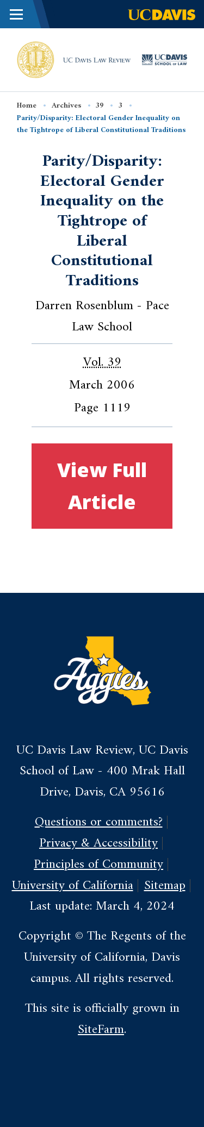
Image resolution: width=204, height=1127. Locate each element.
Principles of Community (98, 864)
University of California (72, 885)
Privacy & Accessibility (98, 843)
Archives (66, 105)
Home (26, 105)
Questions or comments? (99, 822)
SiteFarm (101, 1029)
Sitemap (165, 885)
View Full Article (102, 485)
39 (99, 105)
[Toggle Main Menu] (16, 14)
